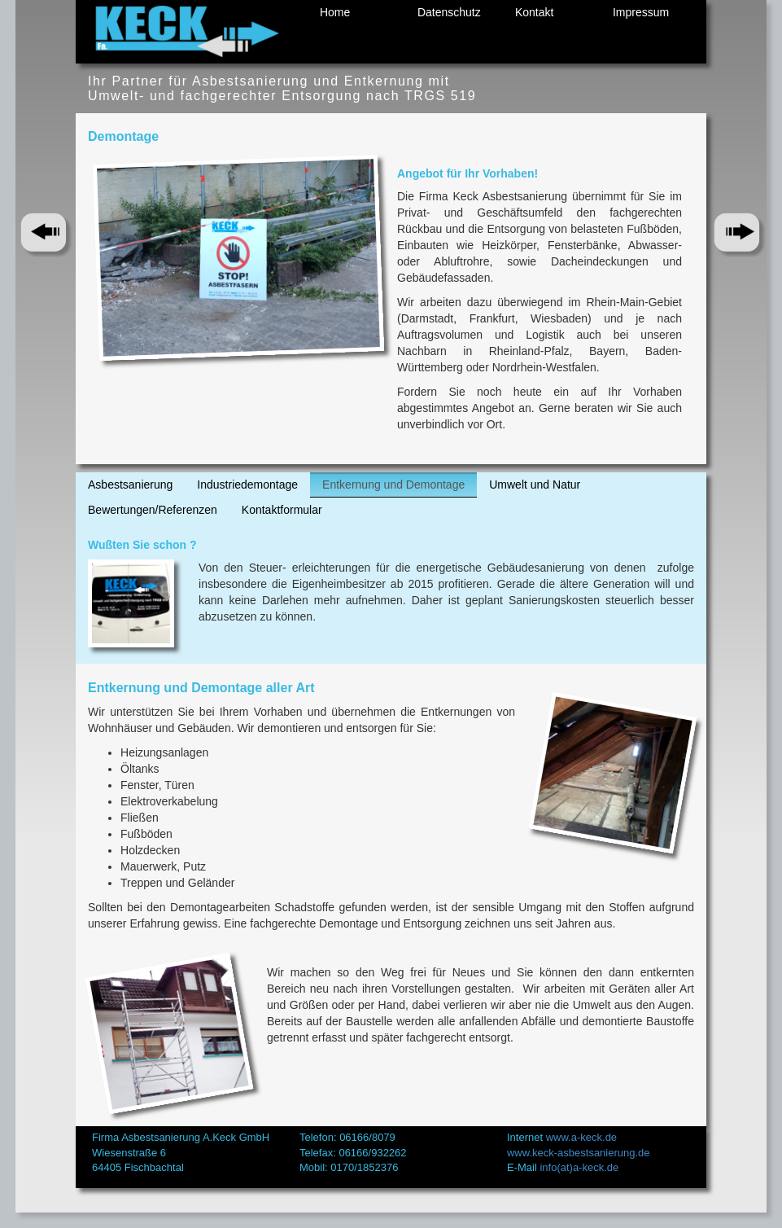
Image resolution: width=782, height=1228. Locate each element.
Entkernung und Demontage (393, 484)
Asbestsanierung (130, 484)
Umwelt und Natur (534, 484)
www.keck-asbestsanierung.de (578, 1153)
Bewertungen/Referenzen (152, 509)
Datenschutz (449, 12)
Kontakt (534, 12)
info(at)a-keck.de (579, 1167)
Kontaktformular (282, 509)
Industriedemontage (247, 484)
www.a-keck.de (581, 1137)
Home (335, 12)
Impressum (641, 12)
